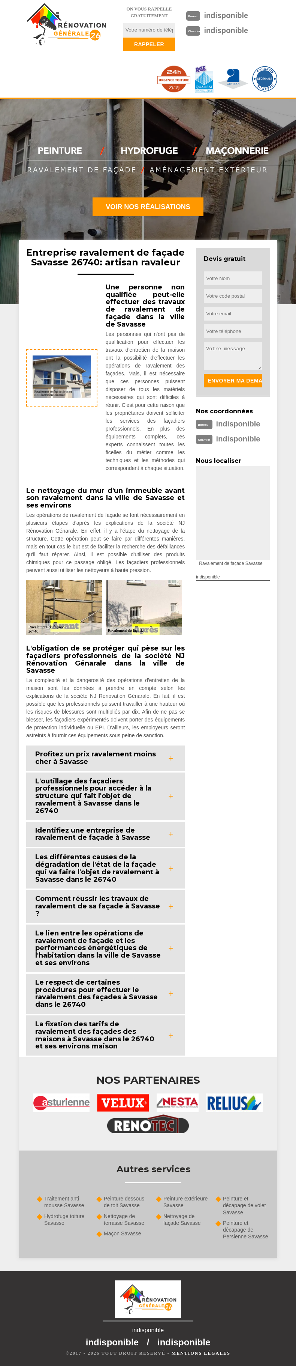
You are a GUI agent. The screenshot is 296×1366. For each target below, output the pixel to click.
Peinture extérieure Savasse (185, 1202)
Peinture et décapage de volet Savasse (244, 1205)
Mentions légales (201, 1353)
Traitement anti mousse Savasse (64, 1202)
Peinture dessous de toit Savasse (124, 1202)
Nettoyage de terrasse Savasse (124, 1219)
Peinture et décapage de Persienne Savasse (245, 1229)
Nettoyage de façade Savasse (182, 1219)
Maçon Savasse (122, 1233)
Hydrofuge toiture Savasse (64, 1219)
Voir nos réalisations (148, 207)
